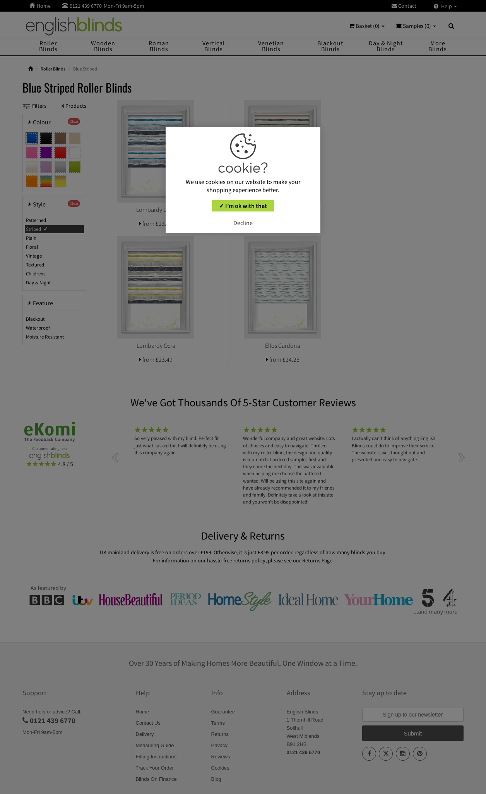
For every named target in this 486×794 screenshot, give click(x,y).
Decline (243, 223)
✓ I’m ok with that (243, 206)
